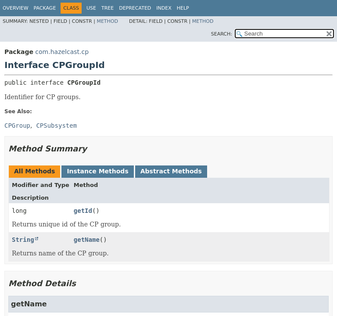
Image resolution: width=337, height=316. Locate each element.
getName (87, 239)
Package (45, 8)
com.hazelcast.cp (62, 51)
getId (83, 210)
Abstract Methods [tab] (171, 171)
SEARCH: (221, 34)
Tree (107, 8)
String (23, 239)
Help (183, 8)
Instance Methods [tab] (97, 171)
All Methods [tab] (34, 171)
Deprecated (135, 8)
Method (107, 21)
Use (91, 8)
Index (163, 8)
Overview (16, 8)
